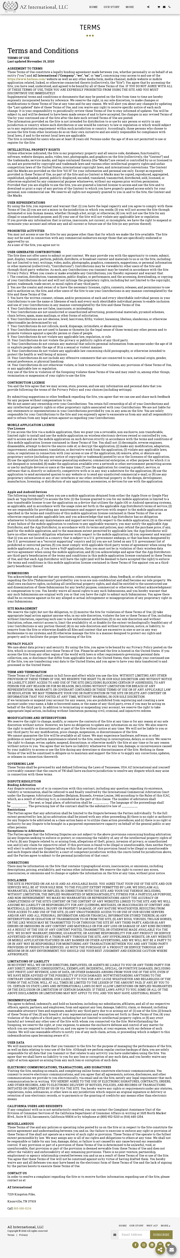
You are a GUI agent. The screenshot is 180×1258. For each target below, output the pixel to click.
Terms (10, 1234)
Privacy (23, 1234)
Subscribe (161, 1234)
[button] (142, 7)
